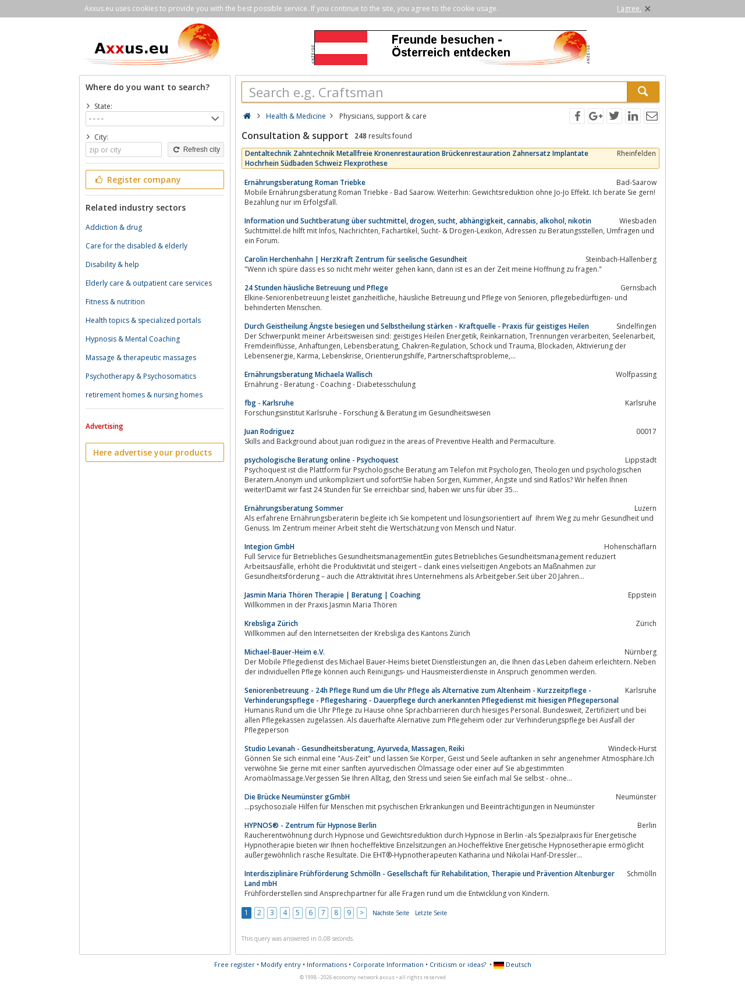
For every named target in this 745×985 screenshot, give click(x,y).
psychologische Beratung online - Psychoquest (321, 460)
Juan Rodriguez (269, 431)
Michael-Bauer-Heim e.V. (284, 652)
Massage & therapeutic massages (141, 357)
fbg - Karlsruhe (269, 403)
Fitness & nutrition (115, 302)
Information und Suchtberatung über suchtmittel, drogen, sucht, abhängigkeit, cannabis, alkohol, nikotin (417, 221)
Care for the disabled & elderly (136, 246)
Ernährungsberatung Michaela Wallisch (308, 374)
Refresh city (196, 149)
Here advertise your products (152, 452)
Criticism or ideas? (458, 964)
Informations (327, 964)
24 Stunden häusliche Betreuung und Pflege (316, 288)
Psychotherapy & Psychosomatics (141, 376)
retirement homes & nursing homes (144, 395)
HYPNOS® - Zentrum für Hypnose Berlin (310, 825)
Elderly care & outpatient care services (149, 283)
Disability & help (112, 264)
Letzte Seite (431, 913)
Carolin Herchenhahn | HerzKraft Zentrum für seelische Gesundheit (355, 259)
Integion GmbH (269, 547)
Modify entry (281, 964)
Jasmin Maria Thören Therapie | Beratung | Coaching (332, 595)
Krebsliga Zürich (271, 623)
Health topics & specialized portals (143, 320)
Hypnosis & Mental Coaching (133, 339)
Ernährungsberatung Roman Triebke (305, 182)
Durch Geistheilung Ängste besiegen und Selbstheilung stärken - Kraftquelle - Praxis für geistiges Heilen (416, 326)
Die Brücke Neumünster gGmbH (297, 797)
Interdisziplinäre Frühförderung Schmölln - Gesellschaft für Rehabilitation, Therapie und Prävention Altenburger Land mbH (429, 878)
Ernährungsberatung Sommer (293, 508)
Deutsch (512, 964)
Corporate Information (388, 964)
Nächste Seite (390, 913)
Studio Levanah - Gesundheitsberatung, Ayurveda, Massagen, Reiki (354, 748)
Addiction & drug (114, 227)
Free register (234, 964)
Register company (137, 179)
